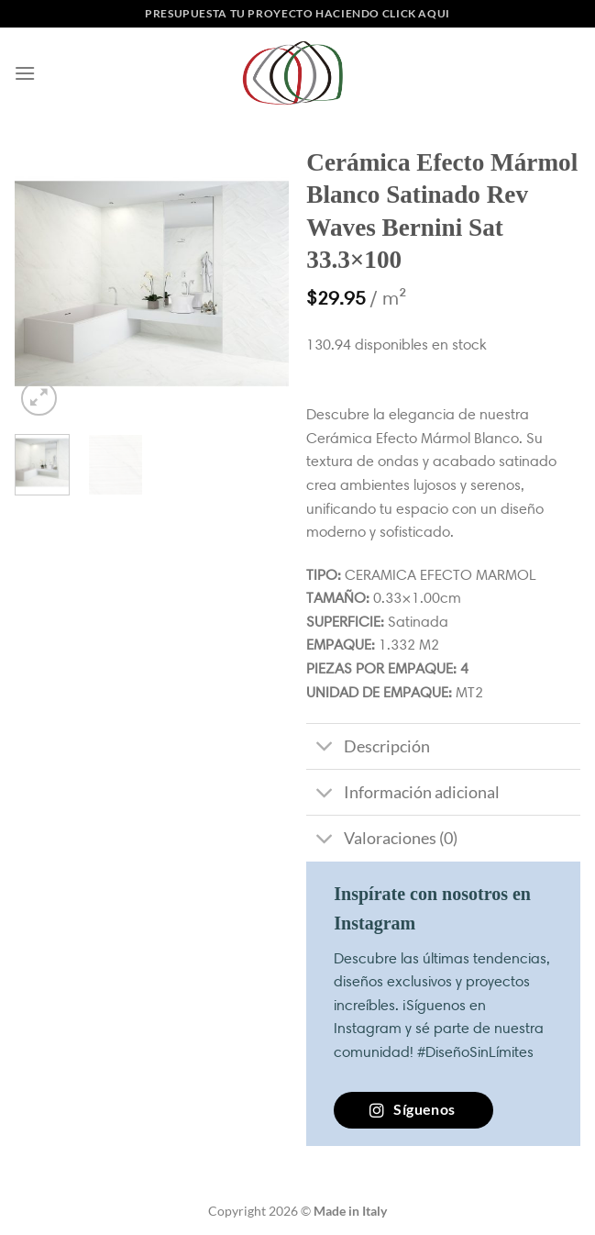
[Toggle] (324, 748)
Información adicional (402, 794)
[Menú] (25, 72)
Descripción (367, 748)
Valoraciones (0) (381, 841)
